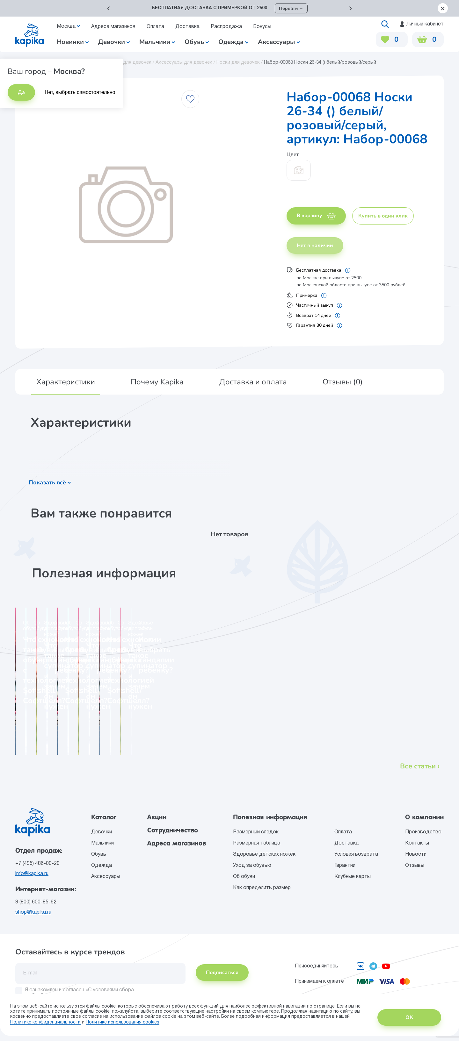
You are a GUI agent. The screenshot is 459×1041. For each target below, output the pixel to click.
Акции (156, 817)
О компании (424, 817)
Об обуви (244, 876)
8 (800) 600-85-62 (35, 902)
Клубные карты (352, 876)
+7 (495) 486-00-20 (37, 863)
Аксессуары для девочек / (186, 62)
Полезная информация (270, 817)
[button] (108, 8)
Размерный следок (256, 832)
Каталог (103, 817)
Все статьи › (420, 766)
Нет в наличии (315, 245)
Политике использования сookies (122, 1022)
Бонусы (262, 27)
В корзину (316, 215)
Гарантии (344, 865)
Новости (415, 854)
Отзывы (414, 865)
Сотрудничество (172, 830)
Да (21, 92)
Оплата (155, 27)
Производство (423, 832)
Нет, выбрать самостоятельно (80, 92)
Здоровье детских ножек (264, 854)
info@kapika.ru (31, 874)
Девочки (114, 42)
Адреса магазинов (113, 27)
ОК (409, 1017)
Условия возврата (356, 854)
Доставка (187, 27)
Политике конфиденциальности (45, 1022)
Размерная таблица (256, 843)
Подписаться (222, 972)
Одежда (101, 865)
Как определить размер (262, 888)
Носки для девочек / (240, 62)
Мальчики (157, 42)
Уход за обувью (252, 865)
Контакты (417, 843)
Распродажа (226, 27)
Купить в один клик (383, 215)
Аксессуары (105, 876)
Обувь (98, 854)
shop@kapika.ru (33, 912)
